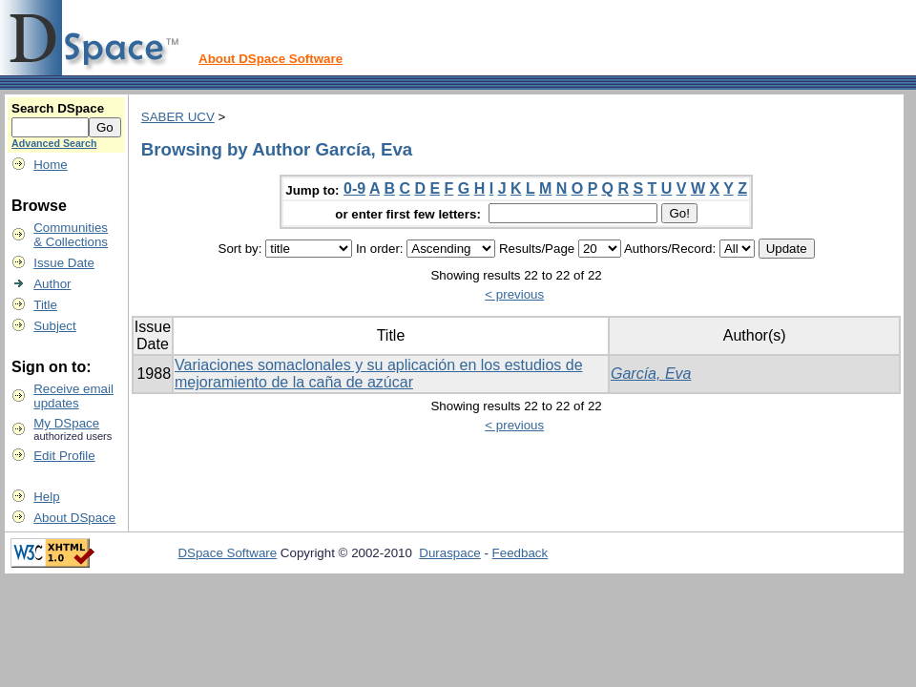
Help (46, 496)
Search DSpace (57, 108)
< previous (514, 294)
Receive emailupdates (73, 396)
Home (50, 164)
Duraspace (449, 553)
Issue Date (63, 263)
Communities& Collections (70, 234)
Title (45, 305)
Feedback (520, 553)
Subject (54, 326)
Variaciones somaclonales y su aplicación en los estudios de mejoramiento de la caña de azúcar (379, 373)
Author (52, 284)
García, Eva (651, 373)
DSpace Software (227, 553)
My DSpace (66, 423)
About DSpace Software (270, 59)
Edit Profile (63, 455)
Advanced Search (53, 143)
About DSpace (74, 517)
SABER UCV (178, 117)
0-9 (354, 188)
